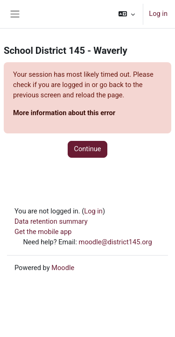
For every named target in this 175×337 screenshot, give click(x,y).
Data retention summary (51, 221)
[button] (126, 14)
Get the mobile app (42, 231)
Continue (87, 149)
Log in (158, 13)
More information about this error (64, 113)
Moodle (62, 268)
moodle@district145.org (115, 242)
